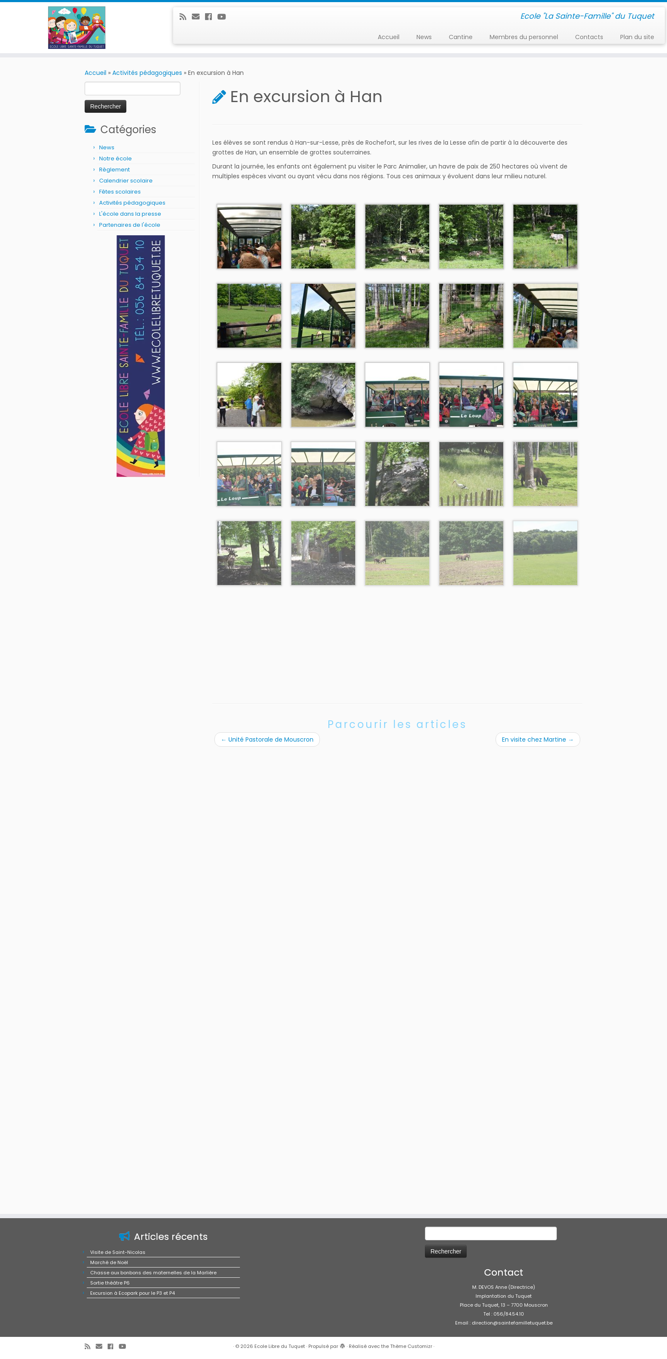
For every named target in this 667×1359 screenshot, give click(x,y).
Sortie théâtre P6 (110, 1348)
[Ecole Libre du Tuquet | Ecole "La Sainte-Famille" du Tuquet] (77, 27)
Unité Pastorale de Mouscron (267, 739)
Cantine (461, 37)
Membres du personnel (524, 37)
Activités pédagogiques (147, 73)
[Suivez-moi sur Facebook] (211, 16)
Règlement (114, 170)
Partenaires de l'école (129, 225)
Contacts (589, 37)
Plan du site (637, 37)
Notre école (115, 158)
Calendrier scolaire (126, 181)
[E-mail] (198, 16)
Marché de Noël (109, 1328)
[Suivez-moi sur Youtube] (224, 16)
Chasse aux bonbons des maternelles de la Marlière (153, 1338)
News (424, 37)
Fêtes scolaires (120, 192)
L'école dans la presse (130, 214)
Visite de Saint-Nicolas (117, 1317)
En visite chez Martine (538, 739)
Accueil (388, 37)
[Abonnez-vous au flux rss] (186, 16)
